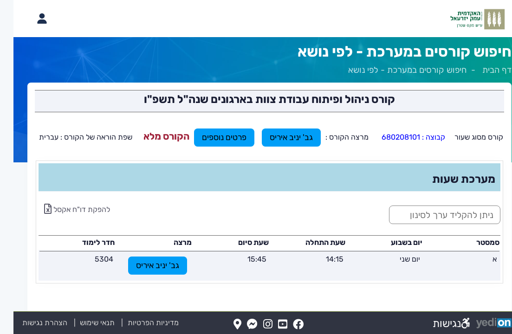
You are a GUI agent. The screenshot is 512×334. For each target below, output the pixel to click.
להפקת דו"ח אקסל (64, 209)
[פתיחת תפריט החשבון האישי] (28, 19)
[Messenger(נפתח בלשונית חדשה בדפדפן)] (239, 324)
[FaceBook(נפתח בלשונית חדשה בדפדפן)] (285, 324)
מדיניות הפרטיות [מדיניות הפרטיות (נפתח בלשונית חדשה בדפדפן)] (139, 322)
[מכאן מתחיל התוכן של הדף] (256, 190)
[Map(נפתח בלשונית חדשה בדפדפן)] (224, 324)
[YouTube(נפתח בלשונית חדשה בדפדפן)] (269, 324)
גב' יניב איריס (277, 137)
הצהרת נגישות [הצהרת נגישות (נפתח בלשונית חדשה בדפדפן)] (31, 322)
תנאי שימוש (78, 322)
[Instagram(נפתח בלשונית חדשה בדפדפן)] (254, 324)
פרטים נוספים (210, 137)
